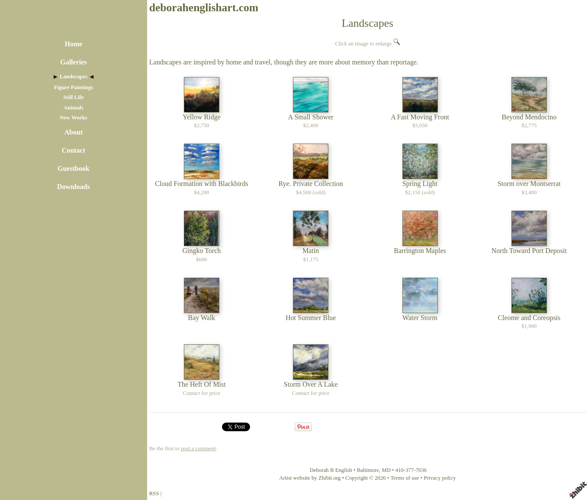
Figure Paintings (73, 87)
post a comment (198, 449)
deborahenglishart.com (203, 7)
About (73, 132)
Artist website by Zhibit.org (310, 478)
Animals (74, 108)
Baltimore (368, 470)
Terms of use (404, 478)
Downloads (73, 186)
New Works (73, 118)
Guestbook (74, 168)
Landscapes (73, 77)
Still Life (73, 97)
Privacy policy (440, 478)
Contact (73, 150)
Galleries (73, 62)
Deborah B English (331, 470)
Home (73, 44)
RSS (154, 493)
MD (386, 470)
